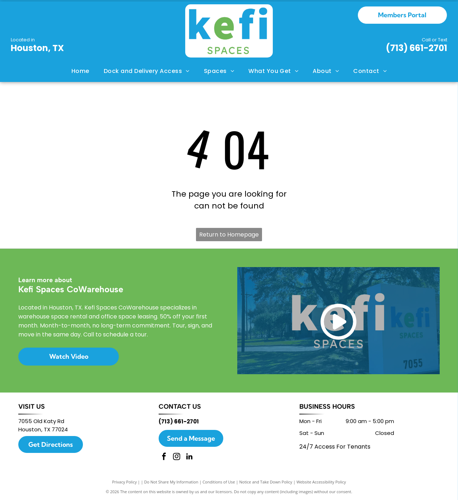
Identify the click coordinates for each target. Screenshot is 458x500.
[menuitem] (80, 71)
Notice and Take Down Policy (266, 482)
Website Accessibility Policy (321, 482)
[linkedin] (189, 457)
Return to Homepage (229, 234)
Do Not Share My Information (171, 482)
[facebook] (164, 457)
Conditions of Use (218, 482)
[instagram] (176, 457)
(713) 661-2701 (416, 48)
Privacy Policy (124, 482)
